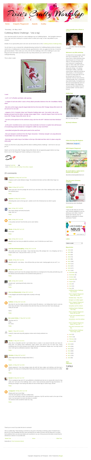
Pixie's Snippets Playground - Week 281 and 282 (76, 312)
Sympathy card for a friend (76, 306)
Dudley (43, 24)
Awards (34, 24)
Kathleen (11, 302)
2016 (69, 344)
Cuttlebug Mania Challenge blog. (52, 43)
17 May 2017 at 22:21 (18, 340)
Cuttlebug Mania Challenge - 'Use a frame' (76, 291)
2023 (69, 257)
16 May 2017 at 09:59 (17, 208)
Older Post (59, 438)
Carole (10, 260)
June (70, 286)
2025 (69, 252)
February (71, 339)
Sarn (10, 208)
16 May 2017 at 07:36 (20, 177)
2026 (69, 250)
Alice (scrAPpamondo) (15, 292)
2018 (69, 268)
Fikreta (10, 229)
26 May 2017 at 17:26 (21, 391)
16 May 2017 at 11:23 (17, 239)
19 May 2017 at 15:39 (18, 365)
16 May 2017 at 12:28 (30, 248)
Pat (9, 269)
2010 (69, 357)
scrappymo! (12, 391)
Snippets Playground (20, 24)
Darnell (10, 378)
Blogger (61, 456)
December (72, 272)
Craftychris (12, 177)
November (72, 274)
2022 (69, 259)
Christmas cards (12, 167)
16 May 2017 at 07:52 (18, 187)
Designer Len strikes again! (76, 300)
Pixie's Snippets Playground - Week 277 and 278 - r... (76, 323)
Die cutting (19, 167)
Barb (10, 219)
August (71, 281)
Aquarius (11, 198)
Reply (10, 182)
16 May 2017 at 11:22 (18, 229)
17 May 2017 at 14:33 (18, 331)
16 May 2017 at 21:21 (27, 292)
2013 (69, 351)
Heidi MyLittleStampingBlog (16, 248)
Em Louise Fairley (14, 318)
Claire (10, 187)
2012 (69, 353)
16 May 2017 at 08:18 (19, 198)
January (71, 341)
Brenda (11, 340)
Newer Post (8, 438)
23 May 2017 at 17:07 (18, 378)
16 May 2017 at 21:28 (19, 302)
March (71, 336)
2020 (69, 263)
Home (7, 24)
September (72, 279)
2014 (69, 348)
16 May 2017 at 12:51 (18, 260)
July (70, 283)
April (70, 334)
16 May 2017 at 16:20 (17, 281)
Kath (10, 281)
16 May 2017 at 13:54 (16, 269)
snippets (31, 167)
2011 (69, 355)
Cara (10, 239)
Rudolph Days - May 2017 (75, 297)
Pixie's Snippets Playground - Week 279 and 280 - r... (76, 303)
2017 (69, 270)
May (70, 288)
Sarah (10, 331)
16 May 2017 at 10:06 (17, 219)
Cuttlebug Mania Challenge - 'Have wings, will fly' (76, 330)
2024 (69, 254)
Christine (11, 355)
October (71, 277)
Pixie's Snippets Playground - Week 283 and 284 (76, 294)
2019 (69, 266)
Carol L (11, 365)
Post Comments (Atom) (18, 441)
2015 (69, 346)
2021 (69, 261)
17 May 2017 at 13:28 (24, 318)
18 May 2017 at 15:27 (19, 355)
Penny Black (25, 167)
